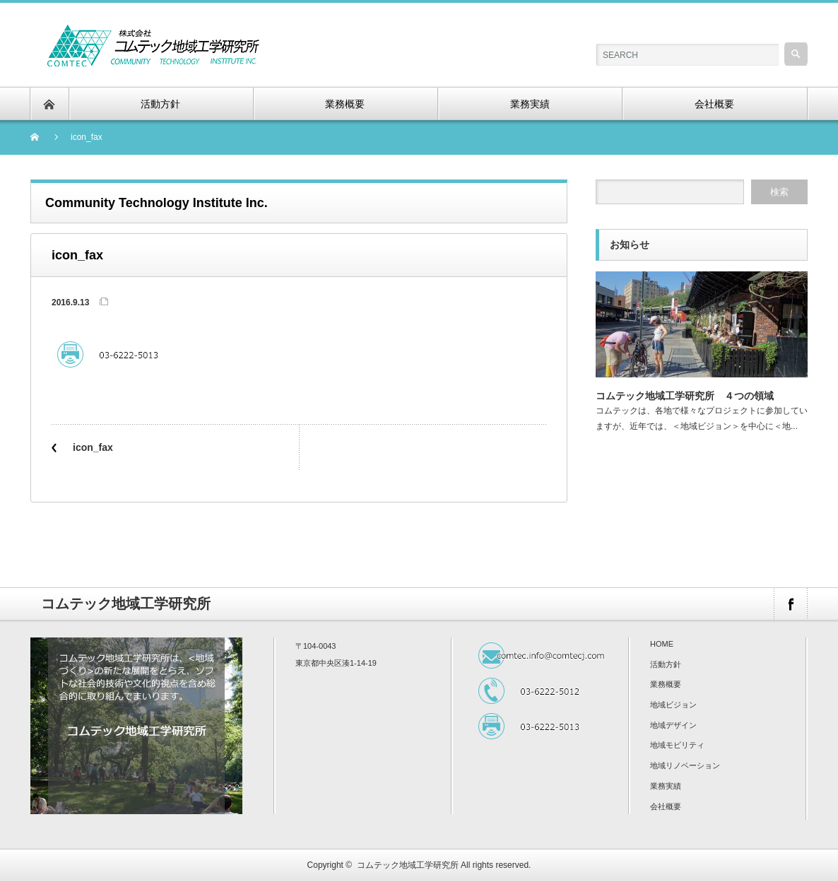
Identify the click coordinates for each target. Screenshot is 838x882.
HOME (661, 644)
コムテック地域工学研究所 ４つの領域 (685, 395)
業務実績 (665, 786)
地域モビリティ (677, 745)
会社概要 (665, 806)
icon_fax (93, 447)
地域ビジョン (673, 704)
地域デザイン (673, 725)
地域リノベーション (685, 765)
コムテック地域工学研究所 (408, 865)
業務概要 (665, 684)
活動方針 (665, 664)
